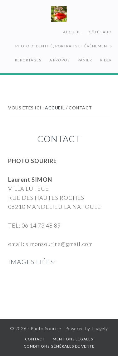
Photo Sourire (59, 14)
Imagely (99, 328)
